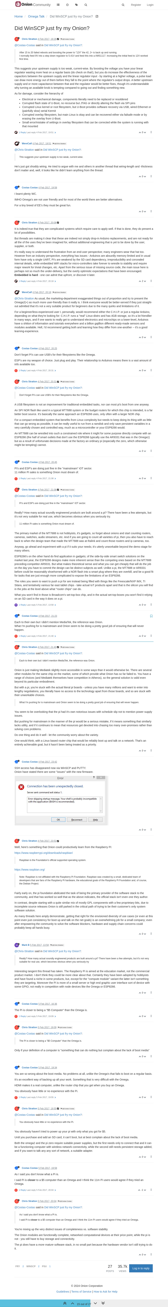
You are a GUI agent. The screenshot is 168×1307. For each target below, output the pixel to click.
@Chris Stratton (59, 144)
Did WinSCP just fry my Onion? (63, 45)
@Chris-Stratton (24, 149)
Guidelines (62, 1291)
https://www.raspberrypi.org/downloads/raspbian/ (43, 852)
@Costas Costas (67, 39)
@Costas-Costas (24, 45)
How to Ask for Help (105, 1291)
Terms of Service (81, 1291)
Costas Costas (30, 187)
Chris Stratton (29, 39)
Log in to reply (140, 1268)
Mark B (26, 945)
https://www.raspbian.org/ (29, 869)
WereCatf (27, 143)
